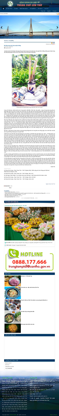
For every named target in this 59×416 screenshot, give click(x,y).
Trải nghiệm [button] (33, 8)
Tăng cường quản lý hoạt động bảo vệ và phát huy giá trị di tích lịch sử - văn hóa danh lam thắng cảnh (25, 193)
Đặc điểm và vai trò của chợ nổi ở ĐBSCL (13, 194)
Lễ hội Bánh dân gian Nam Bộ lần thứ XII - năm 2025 (16, 205)
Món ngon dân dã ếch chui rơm (27, 324)
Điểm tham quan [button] (24, 8)
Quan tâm (6, 185)
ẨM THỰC (7, 273)
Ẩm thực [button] (40, 8)
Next (56, 27)
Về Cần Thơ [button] (9, 8)
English (51, 414)
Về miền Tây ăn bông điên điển (27, 311)
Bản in (53, 44)
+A (49, 44)
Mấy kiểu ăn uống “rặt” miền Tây (11, 195)
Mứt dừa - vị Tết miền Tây (26, 276)
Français (55, 414)
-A (51, 44)
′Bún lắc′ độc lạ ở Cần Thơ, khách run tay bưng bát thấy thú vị (34, 300)
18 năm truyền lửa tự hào (10, 192)
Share (10, 187)
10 (33, 198)
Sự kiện (16, 8)
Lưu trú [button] (46, 8)
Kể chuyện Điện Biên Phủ (10, 196)
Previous (2, 27)
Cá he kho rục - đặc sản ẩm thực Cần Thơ (30, 287)
